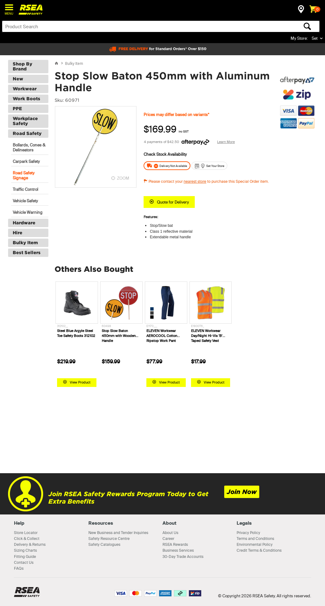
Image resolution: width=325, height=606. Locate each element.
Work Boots (26, 98)
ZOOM (123, 177)
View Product (80, 382)
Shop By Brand (22, 66)
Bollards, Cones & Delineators (29, 147)
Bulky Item (25, 242)
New (18, 78)
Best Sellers (27, 252)
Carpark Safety (26, 161)
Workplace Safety (25, 121)
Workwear (25, 88)
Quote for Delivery (173, 201)
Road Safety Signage (23, 175)
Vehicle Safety (25, 200)
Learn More (226, 141)
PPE (17, 108)
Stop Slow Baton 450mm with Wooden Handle (119, 336)
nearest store (195, 181)
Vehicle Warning (27, 211)
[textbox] (126, 26)
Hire (17, 232)
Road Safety (27, 133)
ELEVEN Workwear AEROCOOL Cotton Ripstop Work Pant (161, 336)
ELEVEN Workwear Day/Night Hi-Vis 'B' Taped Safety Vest (206, 336)
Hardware (24, 222)
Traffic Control (25, 188)
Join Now (242, 492)
